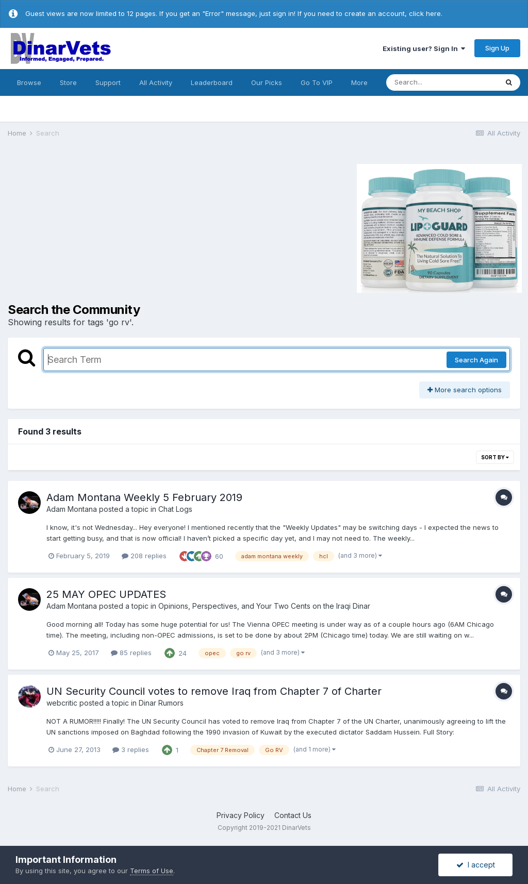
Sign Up (497, 48)
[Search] (442, 82)
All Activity (155, 82)
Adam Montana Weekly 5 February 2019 (144, 497)
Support (108, 82)
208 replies (144, 556)
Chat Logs (175, 509)
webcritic (61, 702)
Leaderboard (212, 82)
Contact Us (292, 815)
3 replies (130, 749)
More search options (464, 390)
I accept (475, 864)
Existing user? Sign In (424, 48)
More (359, 82)
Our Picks (266, 82)
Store (68, 82)
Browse (29, 82)
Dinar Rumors (161, 702)
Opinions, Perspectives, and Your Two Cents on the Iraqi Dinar (264, 606)
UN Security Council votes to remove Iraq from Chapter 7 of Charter (214, 691)
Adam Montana (71, 509)
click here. (425, 13)
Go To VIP (317, 82)
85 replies (131, 652)
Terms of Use (151, 870)
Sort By (495, 457)
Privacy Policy (241, 815)
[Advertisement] (95, 227)
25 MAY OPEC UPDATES (106, 594)
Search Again (476, 360)
